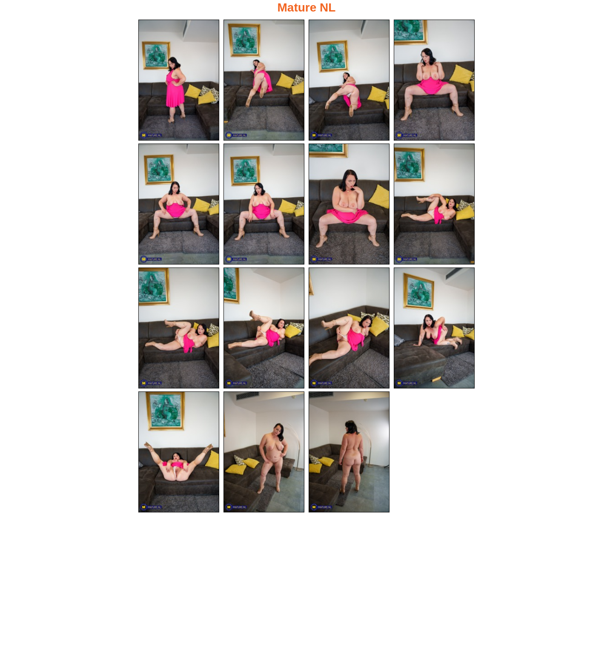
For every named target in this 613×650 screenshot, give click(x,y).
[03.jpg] (349, 80)
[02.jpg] (263, 80)
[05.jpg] (178, 204)
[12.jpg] (434, 327)
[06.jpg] (263, 204)
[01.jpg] (178, 80)
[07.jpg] (349, 204)
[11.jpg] (349, 327)
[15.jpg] (349, 451)
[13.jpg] (178, 451)
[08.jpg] (434, 204)
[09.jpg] (178, 327)
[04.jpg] (434, 80)
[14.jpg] (263, 451)
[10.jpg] (263, 327)
